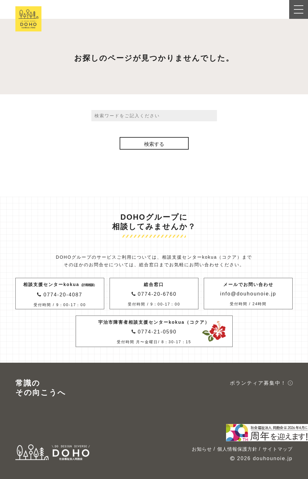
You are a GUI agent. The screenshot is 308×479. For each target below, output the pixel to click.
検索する (154, 144)
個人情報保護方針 (237, 449)
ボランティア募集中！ (258, 383)
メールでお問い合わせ (248, 295)
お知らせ (202, 449)
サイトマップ (277, 449)
